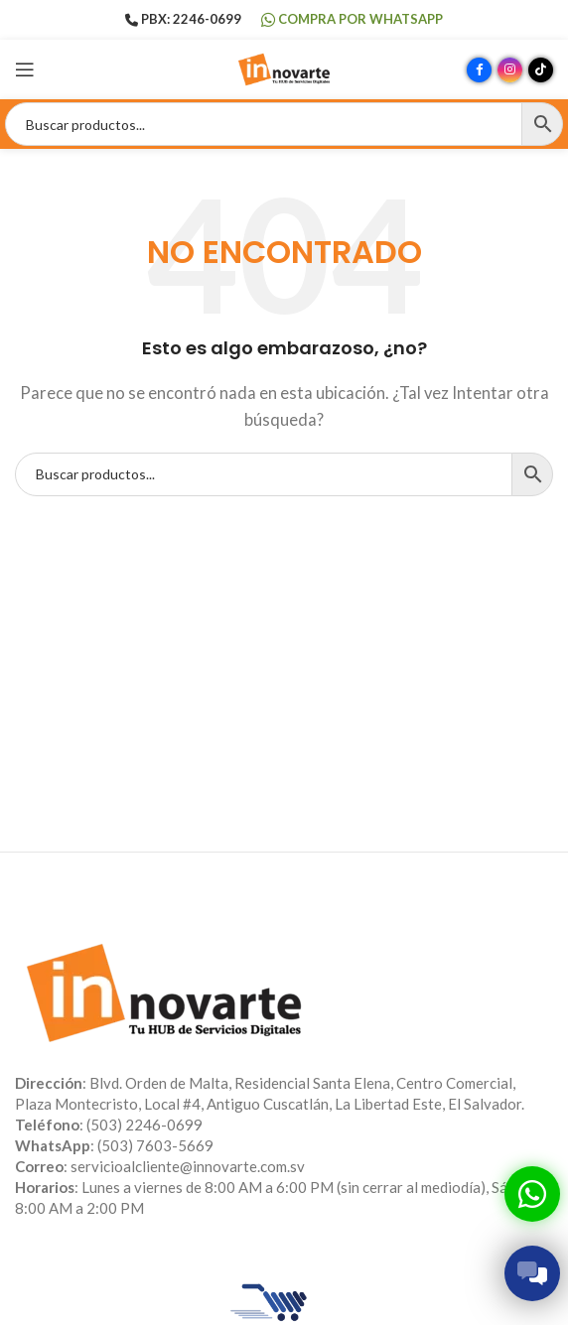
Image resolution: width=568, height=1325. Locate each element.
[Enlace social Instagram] (509, 70)
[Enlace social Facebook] (479, 70)
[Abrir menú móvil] (25, 69)
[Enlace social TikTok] (540, 70)
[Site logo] (284, 67)
